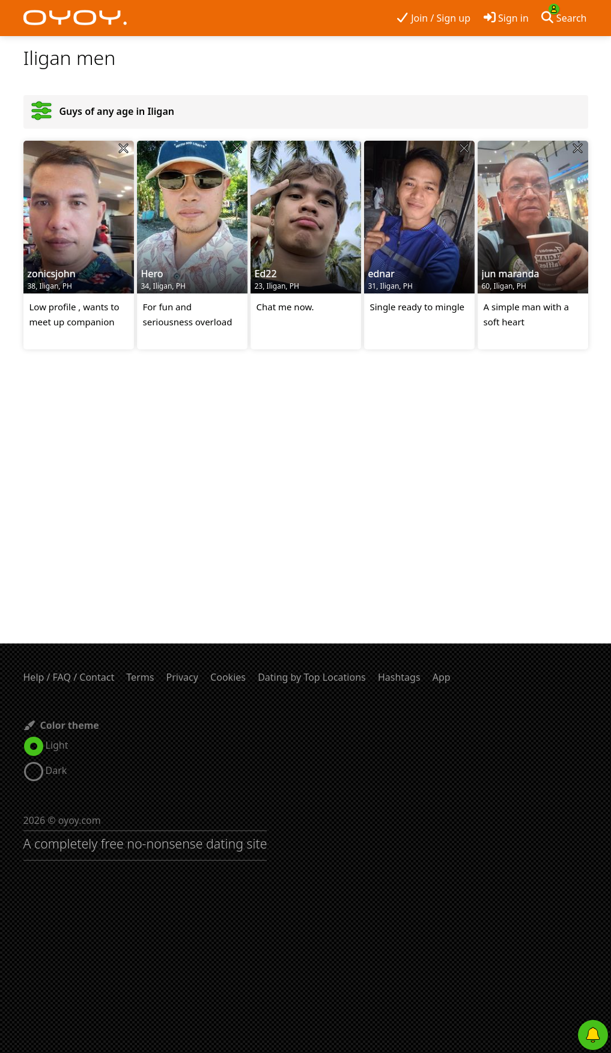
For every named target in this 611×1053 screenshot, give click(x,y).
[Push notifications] (593, 1035)
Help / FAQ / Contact (69, 677)
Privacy (182, 677)
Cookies (228, 677)
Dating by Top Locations (312, 677)
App (442, 677)
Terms (140, 677)
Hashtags (399, 677)
